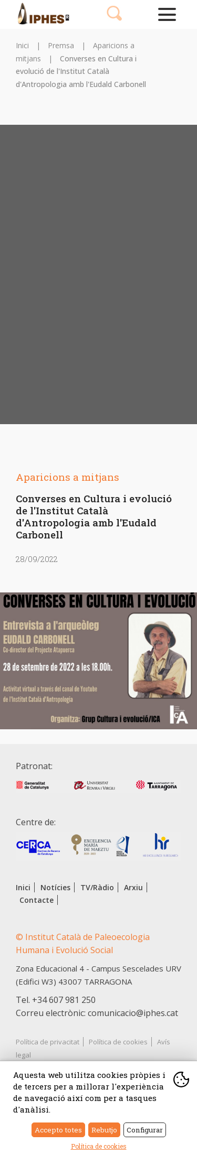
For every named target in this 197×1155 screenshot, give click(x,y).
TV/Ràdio (97, 887)
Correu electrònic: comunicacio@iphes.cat (97, 1013)
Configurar (145, 1130)
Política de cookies (118, 1041)
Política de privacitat (47, 1041)
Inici (22, 45)
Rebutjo (104, 1130)
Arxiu (133, 887)
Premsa (61, 45)
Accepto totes (58, 1130)
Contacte (36, 900)
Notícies (55, 887)
